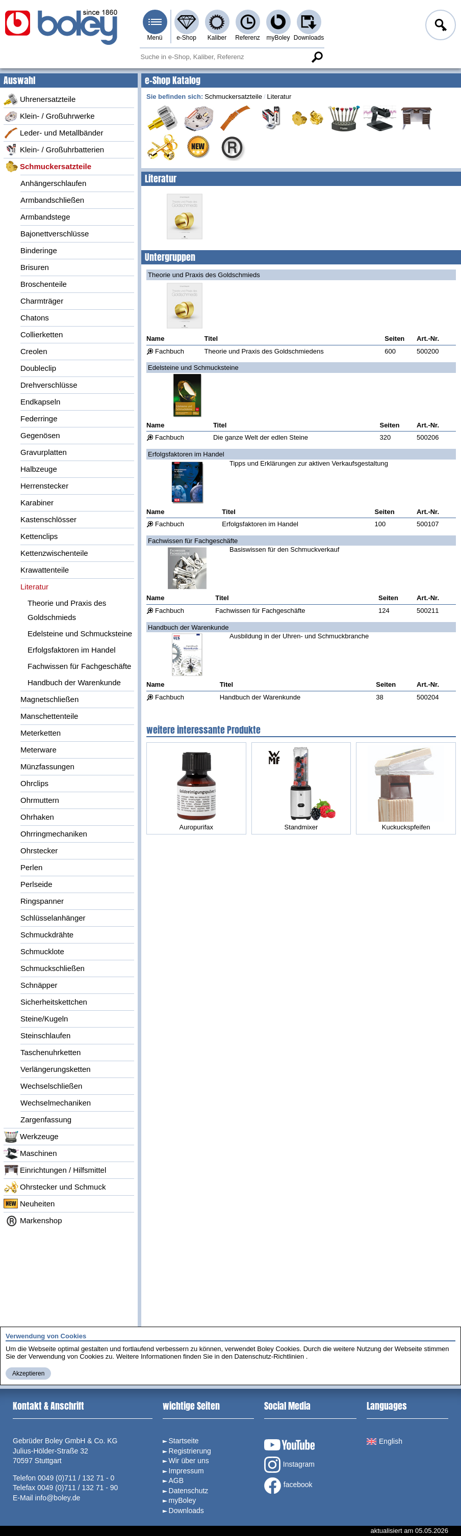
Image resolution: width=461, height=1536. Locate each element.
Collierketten (41, 334)
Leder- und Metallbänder (53, 133)
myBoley (278, 37)
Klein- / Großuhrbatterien (54, 150)
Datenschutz (189, 1491)
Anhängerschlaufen (53, 183)
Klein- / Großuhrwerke (49, 116)
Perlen (31, 867)
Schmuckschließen (52, 968)
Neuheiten (29, 1204)
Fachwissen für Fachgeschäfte (79, 666)
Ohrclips (34, 783)
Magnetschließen (49, 699)
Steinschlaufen (45, 1035)
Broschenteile (43, 284)
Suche (317, 57)
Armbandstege (45, 216)
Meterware (38, 749)
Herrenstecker (44, 485)
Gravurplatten (43, 452)
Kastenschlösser (48, 519)
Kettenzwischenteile (54, 553)
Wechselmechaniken (55, 1102)
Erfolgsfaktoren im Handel (72, 649)
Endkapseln (40, 401)
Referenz (247, 37)
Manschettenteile (49, 716)
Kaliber (217, 37)
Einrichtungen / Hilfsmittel (55, 1170)
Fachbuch (169, 351)
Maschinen (30, 1153)
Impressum (186, 1471)
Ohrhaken (37, 817)
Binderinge (38, 250)
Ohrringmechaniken (53, 833)
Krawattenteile (44, 569)
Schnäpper (39, 985)
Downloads (309, 37)
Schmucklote (42, 951)
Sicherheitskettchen (53, 1002)
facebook (288, 1485)
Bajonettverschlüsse (54, 233)
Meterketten (40, 733)
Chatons (34, 317)
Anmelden (439, 26)
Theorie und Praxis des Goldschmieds (67, 610)
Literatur (34, 586)
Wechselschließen (51, 1086)
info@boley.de (58, 1498)
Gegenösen (40, 435)
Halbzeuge (38, 469)
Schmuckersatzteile (47, 166)
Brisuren (34, 267)
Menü (154, 37)
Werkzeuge (31, 1136)
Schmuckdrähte (46, 934)
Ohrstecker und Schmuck (55, 1187)
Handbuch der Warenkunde (74, 682)
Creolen (33, 351)
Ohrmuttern (39, 800)
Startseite (184, 1441)
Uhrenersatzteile (39, 99)
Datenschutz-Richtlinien (269, 1356)
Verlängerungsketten (55, 1069)
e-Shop (186, 37)
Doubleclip (38, 368)
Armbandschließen (52, 200)
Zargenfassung (45, 1119)
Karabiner (37, 502)
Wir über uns (189, 1461)
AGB (176, 1480)
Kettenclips (39, 536)
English (384, 1441)
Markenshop (33, 1221)
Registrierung (190, 1451)
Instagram (289, 1465)
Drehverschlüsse (49, 385)
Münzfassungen (47, 766)
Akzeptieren (28, 1373)
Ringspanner (42, 901)
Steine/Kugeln (44, 1018)
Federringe (39, 418)
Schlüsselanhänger (53, 917)
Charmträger (41, 301)
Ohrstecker (39, 850)
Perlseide (36, 884)
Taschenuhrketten (50, 1052)
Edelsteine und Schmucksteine (80, 633)
